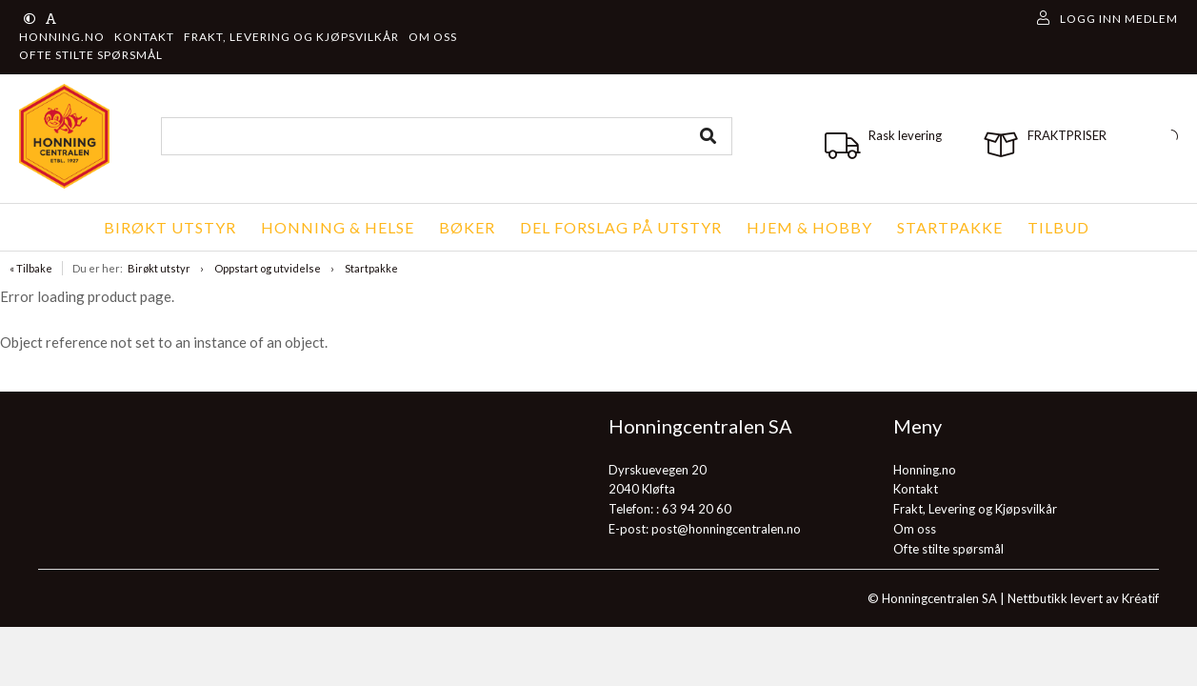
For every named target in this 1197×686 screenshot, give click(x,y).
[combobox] (446, 136)
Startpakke (371, 268)
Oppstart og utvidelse (267, 268)
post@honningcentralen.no (726, 528)
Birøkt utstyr (159, 268)
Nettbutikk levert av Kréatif (1083, 598)
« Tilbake (31, 268)
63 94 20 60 (696, 508)
